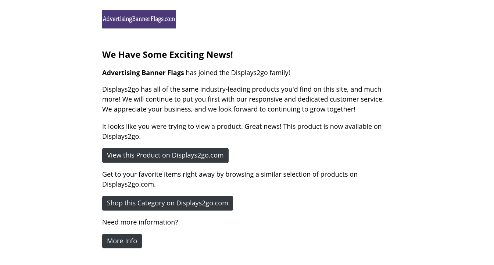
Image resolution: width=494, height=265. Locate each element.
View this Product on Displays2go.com (165, 155)
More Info (122, 240)
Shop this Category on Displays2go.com (167, 202)
